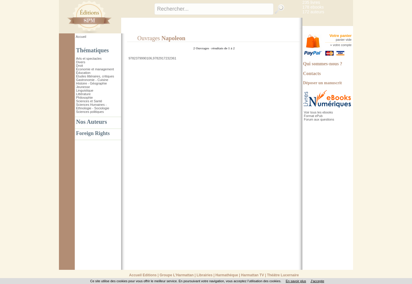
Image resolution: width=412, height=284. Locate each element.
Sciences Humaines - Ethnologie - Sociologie (92, 106)
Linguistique (84, 90)
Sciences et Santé (89, 101)
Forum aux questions (319, 119)
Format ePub (313, 116)
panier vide (344, 39)
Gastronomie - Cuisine (92, 80)
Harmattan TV (252, 275)
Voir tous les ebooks (318, 112)
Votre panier (340, 35)
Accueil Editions (142, 275)
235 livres (311, 2)
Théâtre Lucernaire (283, 275)
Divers (80, 62)
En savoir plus (296, 281)
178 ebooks (313, 7)
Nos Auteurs (91, 122)
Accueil (81, 36)
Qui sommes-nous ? (322, 63)
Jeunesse (83, 87)
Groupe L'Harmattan (176, 275)
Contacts (312, 73)
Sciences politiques (90, 111)
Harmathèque (226, 275)
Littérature (83, 94)
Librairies (204, 275)
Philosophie (84, 97)
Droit (79, 65)
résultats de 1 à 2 (223, 48)
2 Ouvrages (201, 48)
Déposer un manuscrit (322, 83)
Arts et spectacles (89, 58)
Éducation (83, 72)
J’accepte (317, 281)
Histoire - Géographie (91, 83)
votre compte (342, 45)
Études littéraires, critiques (95, 76)
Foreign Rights (93, 133)
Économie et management (95, 69)
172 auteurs (313, 11)
